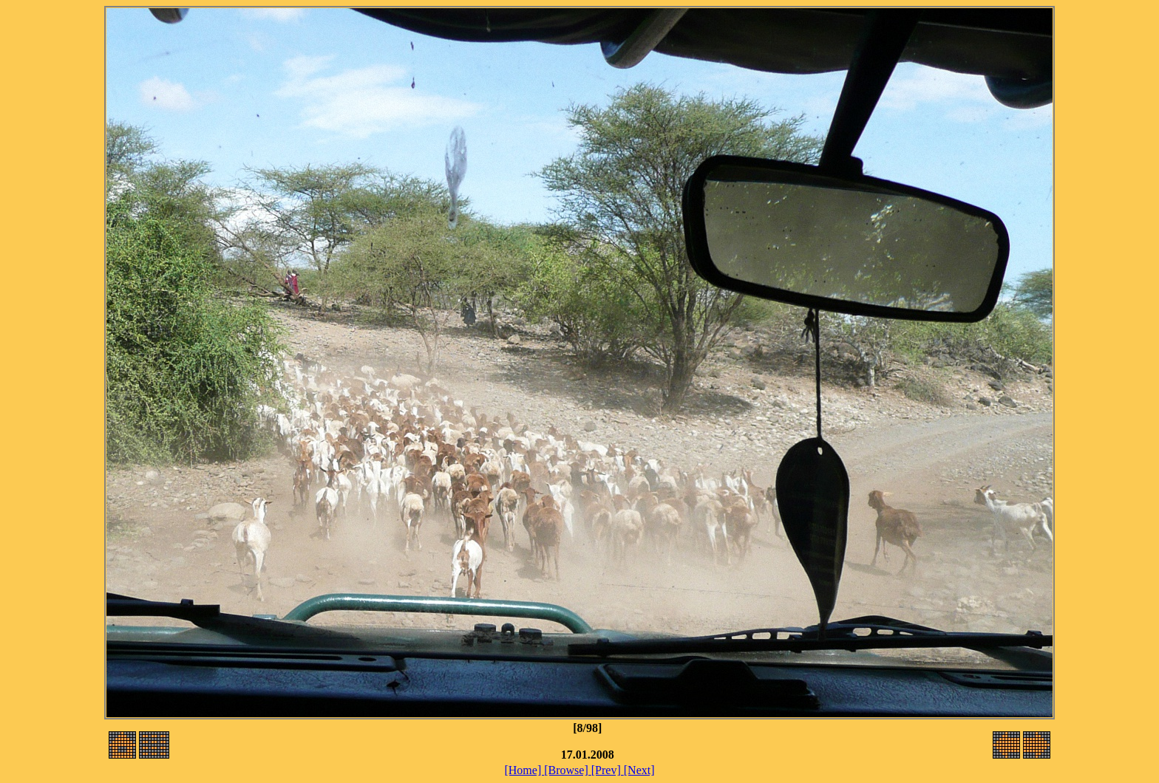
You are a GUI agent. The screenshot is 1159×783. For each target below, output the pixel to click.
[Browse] (567, 770)
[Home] (524, 770)
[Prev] (607, 770)
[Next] (639, 770)
